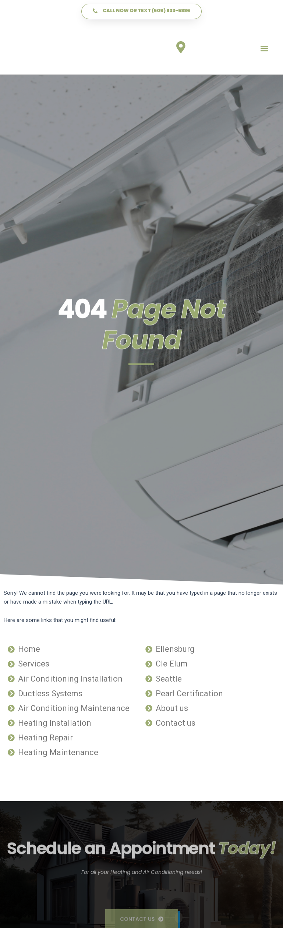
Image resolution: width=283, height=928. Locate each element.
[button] (264, 49)
